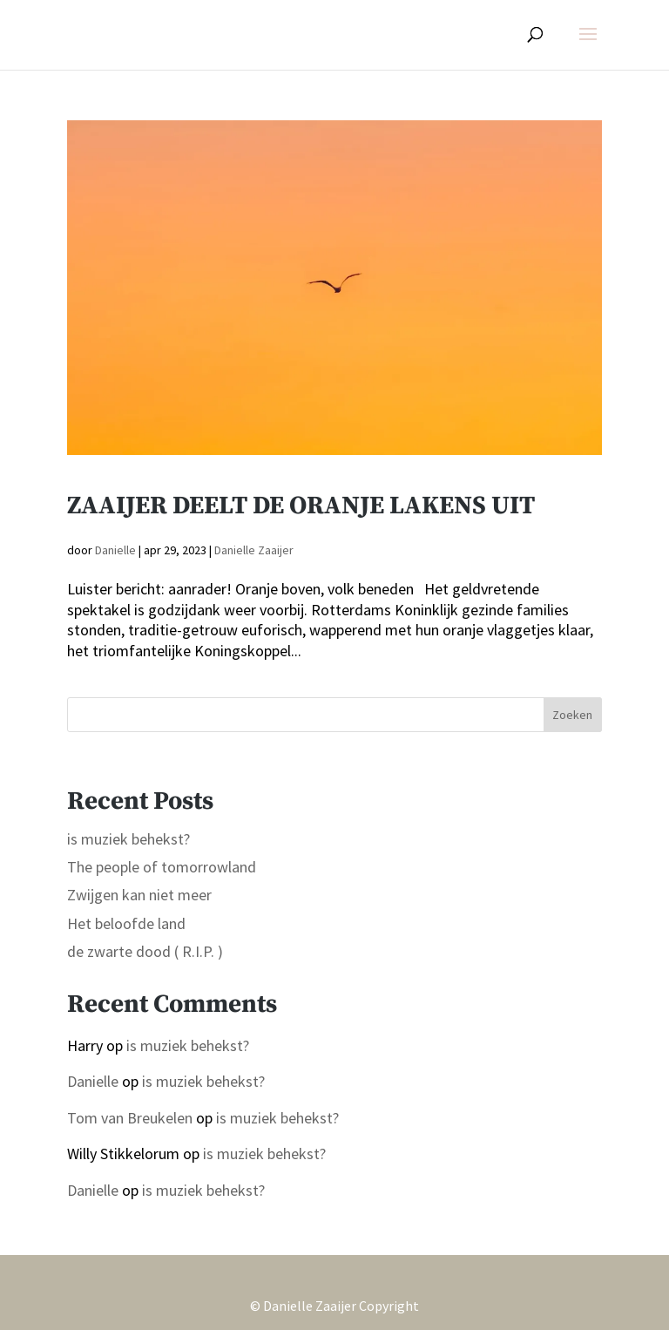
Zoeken (572, 715)
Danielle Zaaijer (254, 550)
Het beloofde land (126, 923)
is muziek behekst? (128, 839)
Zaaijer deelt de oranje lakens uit (301, 506)
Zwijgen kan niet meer (139, 895)
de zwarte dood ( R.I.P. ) (145, 951)
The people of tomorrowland (161, 867)
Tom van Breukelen (130, 1118)
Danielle (115, 550)
